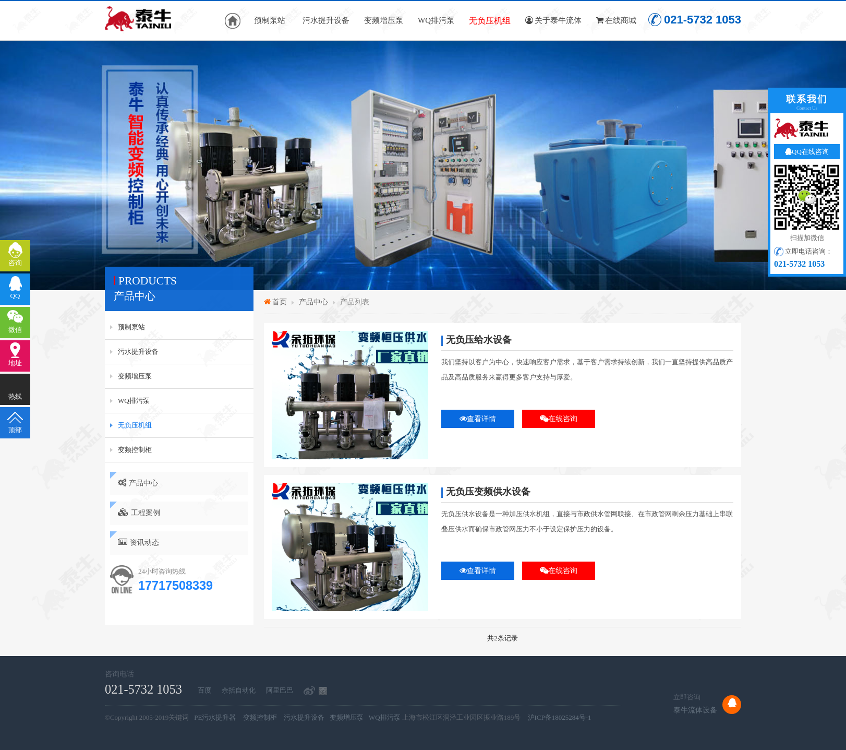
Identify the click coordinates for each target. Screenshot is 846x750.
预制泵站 (269, 20)
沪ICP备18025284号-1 (559, 717)
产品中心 (138, 483)
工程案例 (139, 512)
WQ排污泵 (436, 20)
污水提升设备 (326, 20)
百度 (204, 690)
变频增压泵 (383, 20)
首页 (279, 301)
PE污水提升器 (215, 717)
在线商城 (616, 20)
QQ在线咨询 (807, 152)
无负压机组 (490, 20)
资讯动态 (138, 542)
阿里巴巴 (279, 690)
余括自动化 (239, 690)
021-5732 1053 (694, 19)
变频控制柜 (135, 450)
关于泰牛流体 (553, 20)
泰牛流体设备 (695, 710)
